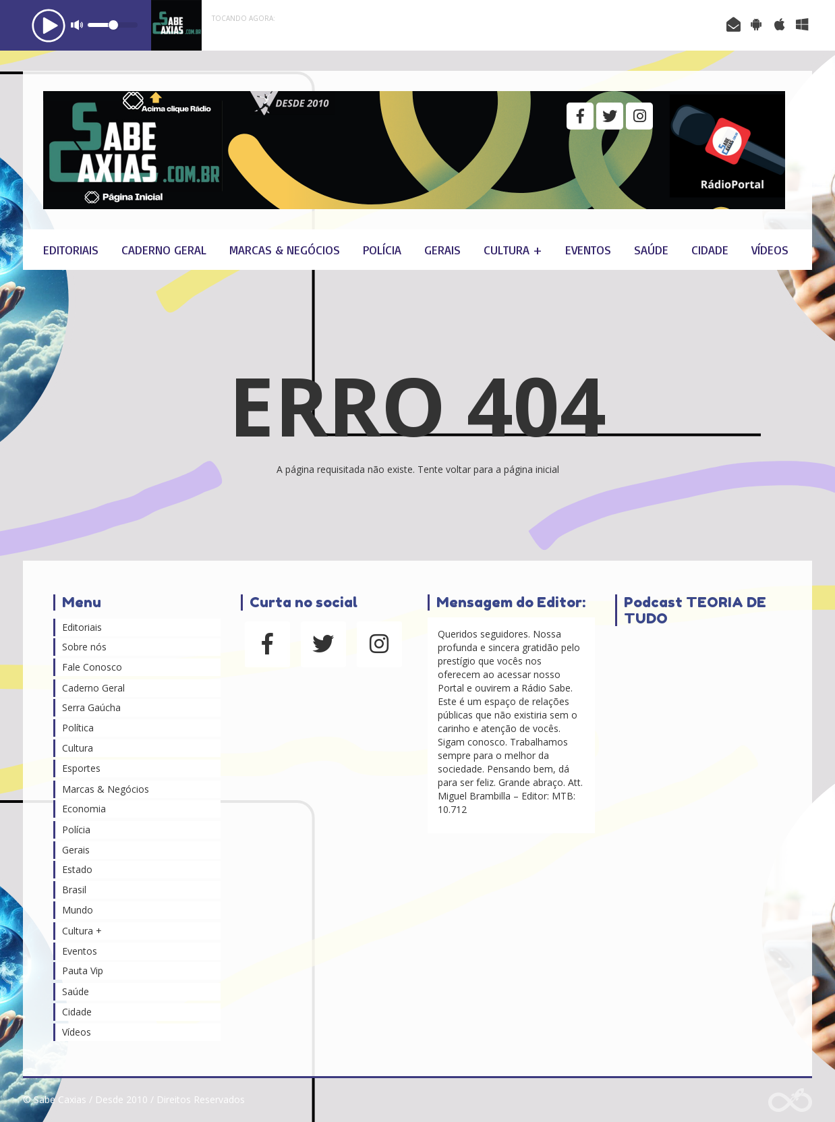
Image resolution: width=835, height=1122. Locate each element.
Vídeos (769, 249)
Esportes (81, 768)
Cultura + (513, 249)
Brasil (74, 889)
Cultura (77, 747)
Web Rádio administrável (790, 1100)
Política (78, 727)
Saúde (651, 249)
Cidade (709, 249)
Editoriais (70, 249)
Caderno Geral (163, 249)
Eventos (588, 249)
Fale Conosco (92, 667)
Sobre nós (84, 646)
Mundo (77, 909)
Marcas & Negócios (284, 249)
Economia (84, 808)
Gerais (442, 249)
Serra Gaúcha (91, 707)
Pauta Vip (82, 970)
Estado (77, 869)
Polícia (382, 249)
